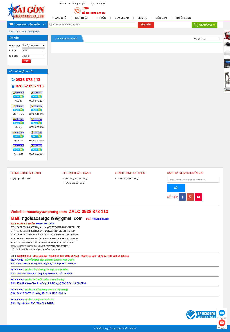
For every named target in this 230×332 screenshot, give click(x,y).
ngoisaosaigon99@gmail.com (52, 218)
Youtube (222, 323)
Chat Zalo (222, 314)
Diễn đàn (161, 18)
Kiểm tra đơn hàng (68, 3)
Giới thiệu (81, 18)
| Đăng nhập (88, 3)
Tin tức (101, 18)
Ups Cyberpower (31, 31)
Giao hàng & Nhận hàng (76, 178)
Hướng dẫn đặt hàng (74, 183)
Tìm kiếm (146, 24)
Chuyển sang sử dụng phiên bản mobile (115, 328)
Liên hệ (142, 18)
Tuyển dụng (183, 18)
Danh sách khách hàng (127, 178)
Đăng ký (101, 3)
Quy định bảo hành (22, 178)
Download (122, 18)
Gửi (176, 188)
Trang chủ (59, 18)
